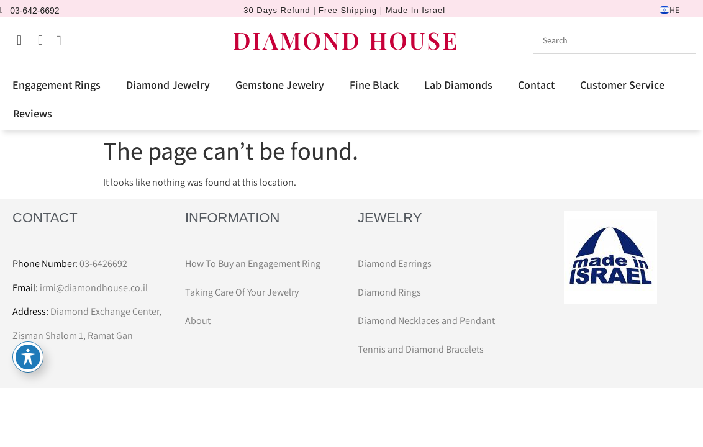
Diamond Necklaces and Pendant (426, 320)
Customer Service (622, 85)
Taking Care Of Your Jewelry (242, 292)
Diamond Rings (389, 292)
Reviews (32, 113)
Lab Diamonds (458, 85)
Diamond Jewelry (168, 85)
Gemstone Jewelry (279, 85)
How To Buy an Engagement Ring (252, 263)
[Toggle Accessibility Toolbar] (28, 357)
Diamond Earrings (395, 263)
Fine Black (374, 85)
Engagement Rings (56, 85)
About (198, 320)
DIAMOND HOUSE (346, 40)
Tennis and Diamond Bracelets (421, 349)
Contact (536, 85)
